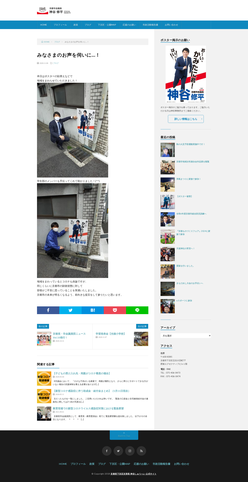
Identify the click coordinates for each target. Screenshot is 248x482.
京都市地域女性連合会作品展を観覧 (192, 161)
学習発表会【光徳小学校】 (111, 333)
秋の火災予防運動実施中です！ (190, 144)
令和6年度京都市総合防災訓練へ (191, 213)
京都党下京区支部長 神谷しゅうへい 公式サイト (134, 474)
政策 (76, 24)
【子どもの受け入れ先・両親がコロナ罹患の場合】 (82, 373)
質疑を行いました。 (185, 266)
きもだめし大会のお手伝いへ (189, 283)
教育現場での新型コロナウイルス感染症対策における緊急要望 (88, 408)
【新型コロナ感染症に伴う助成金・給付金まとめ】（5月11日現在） (91, 390)
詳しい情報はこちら (185, 118)
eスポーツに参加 (184, 300)
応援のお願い (129, 24)
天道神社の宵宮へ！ (185, 248)
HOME (43, 24)
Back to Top (124, 435)
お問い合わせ (171, 24)
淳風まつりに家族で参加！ (188, 179)
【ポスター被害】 (184, 196)
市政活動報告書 (150, 24)
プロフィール (60, 24)
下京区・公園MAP (107, 24)
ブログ (88, 24)
